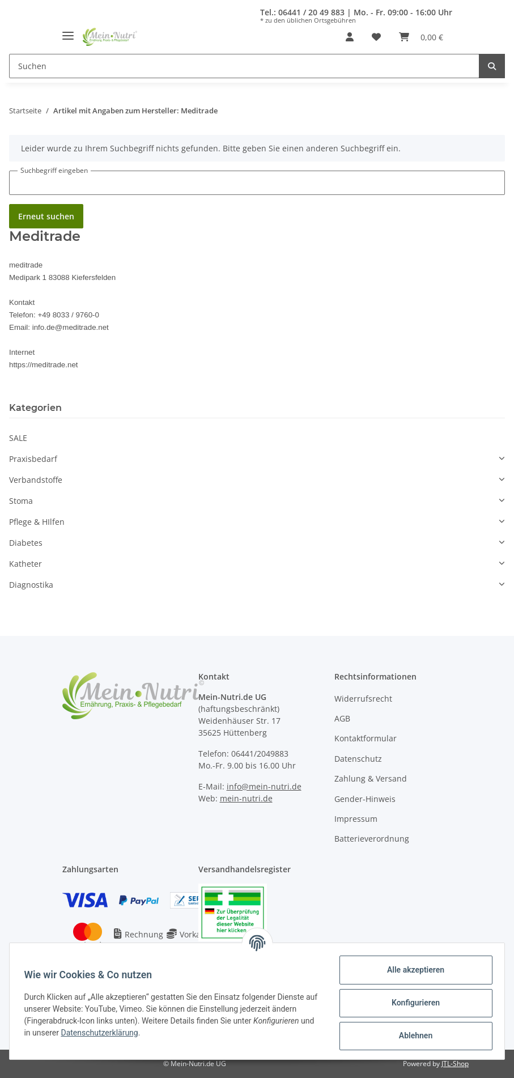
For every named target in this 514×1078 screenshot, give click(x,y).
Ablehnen (411, 1035)
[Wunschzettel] (376, 37)
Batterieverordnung (371, 838)
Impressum (355, 818)
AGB (342, 718)
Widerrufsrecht (363, 698)
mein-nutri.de (246, 798)
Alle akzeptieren (411, 969)
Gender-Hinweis (365, 798)
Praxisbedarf (33, 458)
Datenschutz (358, 758)
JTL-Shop (455, 1063)
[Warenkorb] (421, 37)
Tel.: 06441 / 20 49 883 (302, 12)
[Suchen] (244, 66)
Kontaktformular (365, 738)
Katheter (25, 563)
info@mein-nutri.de (264, 786)
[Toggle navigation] (68, 31)
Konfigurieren (412, 1002)
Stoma (21, 500)
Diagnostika (31, 584)
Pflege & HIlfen (37, 521)
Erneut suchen (46, 216)
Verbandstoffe (35, 479)
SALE (18, 437)
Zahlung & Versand (370, 778)
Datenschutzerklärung (118, 1032)
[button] (350, 37)
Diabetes (26, 542)
